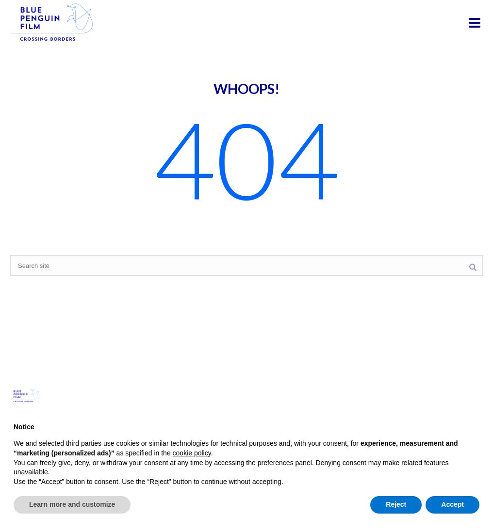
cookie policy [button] (192, 453)
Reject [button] (396, 504)
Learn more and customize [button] (72, 504)
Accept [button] (452, 504)
